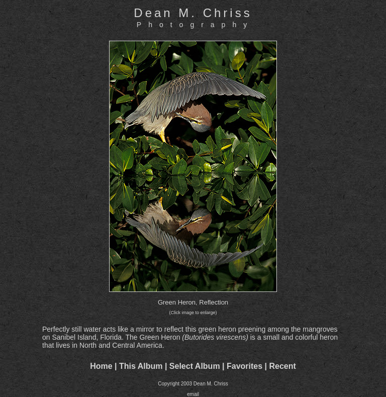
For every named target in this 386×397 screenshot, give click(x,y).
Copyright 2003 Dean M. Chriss (193, 383)
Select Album (194, 366)
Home (101, 366)
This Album (141, 366)
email (193, 394)
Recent (282, 366)
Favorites (244, 366)
